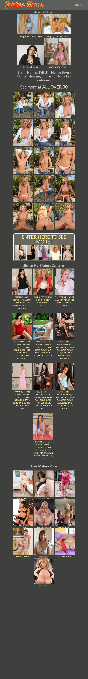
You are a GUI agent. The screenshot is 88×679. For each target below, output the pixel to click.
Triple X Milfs (23, 513)
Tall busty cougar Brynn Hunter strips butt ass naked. (43, 301)
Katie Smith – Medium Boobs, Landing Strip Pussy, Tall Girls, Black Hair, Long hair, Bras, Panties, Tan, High (64, 400)
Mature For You (23, 542)
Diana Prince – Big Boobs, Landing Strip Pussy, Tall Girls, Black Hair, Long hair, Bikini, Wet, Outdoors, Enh (43, 349)
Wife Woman (44, 571)
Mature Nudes (23, 484)
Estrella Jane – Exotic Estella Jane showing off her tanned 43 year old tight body (22, 302)
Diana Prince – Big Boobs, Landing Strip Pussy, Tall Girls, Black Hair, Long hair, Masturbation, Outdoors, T (22, 350)
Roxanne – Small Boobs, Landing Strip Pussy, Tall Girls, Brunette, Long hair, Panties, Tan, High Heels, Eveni (22, 400)
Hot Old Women (44, 513)
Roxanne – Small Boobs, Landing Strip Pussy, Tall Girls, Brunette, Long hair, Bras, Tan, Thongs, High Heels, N (43, 450)
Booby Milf (44, 542)
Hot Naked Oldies (65, 542)
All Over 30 (55, 86)
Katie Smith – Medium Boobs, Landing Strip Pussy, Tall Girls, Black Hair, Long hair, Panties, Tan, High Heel (43, 400)
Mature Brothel (65, 513)
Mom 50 (65, 484)
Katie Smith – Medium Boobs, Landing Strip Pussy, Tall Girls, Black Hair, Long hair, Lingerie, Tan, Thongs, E (64, 350)
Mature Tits (44, 484)
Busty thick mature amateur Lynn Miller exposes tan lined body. (64, 301)
